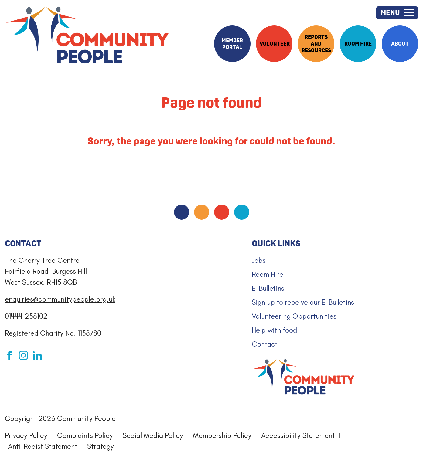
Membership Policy (222, 435)
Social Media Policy (153, 435)
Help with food (274, 330)
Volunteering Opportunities (294, 316)
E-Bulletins (268, 288)
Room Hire (267, 274)
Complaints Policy (85, 435)
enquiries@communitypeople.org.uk (60, 299)
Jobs (259, 260)
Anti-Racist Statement (42, 446)
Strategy (100, 446)
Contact (265, 344)
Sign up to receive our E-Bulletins (303, 302)
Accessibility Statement (298, 435)
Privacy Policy (26, 435)
